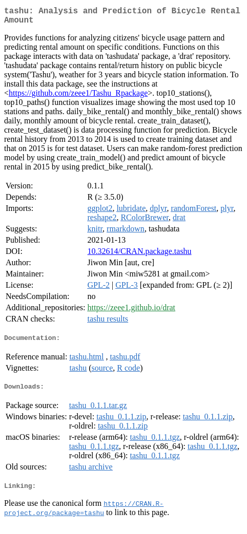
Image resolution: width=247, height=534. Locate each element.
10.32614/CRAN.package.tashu (140, 255)
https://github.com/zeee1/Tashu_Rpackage (78, 97)
